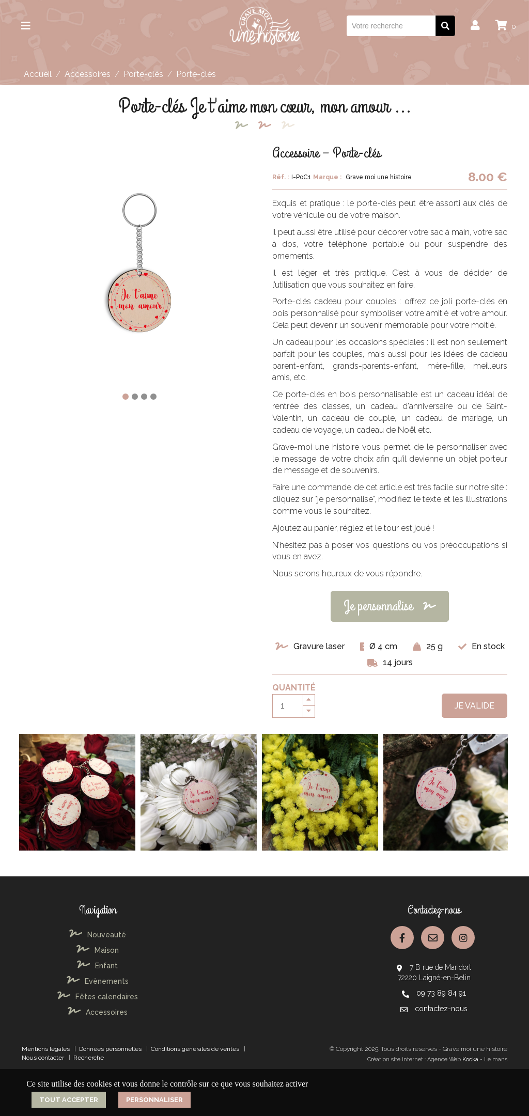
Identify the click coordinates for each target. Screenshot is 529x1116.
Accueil (38, 74)
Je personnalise (390, 606)
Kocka (470, 1059)
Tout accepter (68, 1100)
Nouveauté (97, 935)
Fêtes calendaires (97, 997)
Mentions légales (46, 1048)
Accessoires (88, 74)
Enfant (97, 966)
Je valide (474, 706)
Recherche (88, 1057)
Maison (97, 950)
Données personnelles (110, 1048)
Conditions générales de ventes (195, 1048)
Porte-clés (143, 74)
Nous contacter (43, 1057)
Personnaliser (154, 1100)
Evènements (98, 981)
